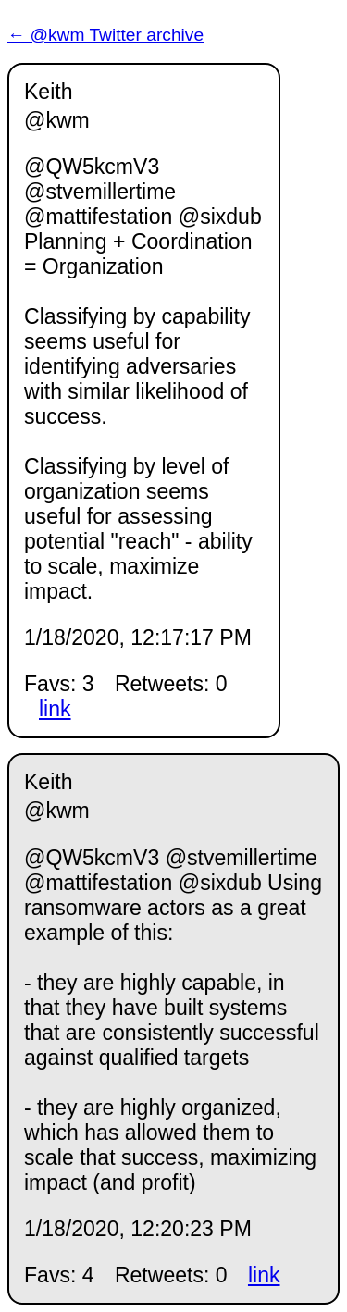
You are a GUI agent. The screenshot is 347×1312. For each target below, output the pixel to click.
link (55, 709)
